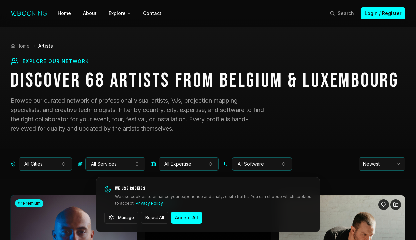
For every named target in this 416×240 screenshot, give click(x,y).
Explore (120, 13)
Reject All (154, 217)
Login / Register (383, 13)
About (90, 13)
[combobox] (45, 164)
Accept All (186, 217)
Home (64, 13)
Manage (121, 217)
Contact (152, 13)
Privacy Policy (149, 203)
